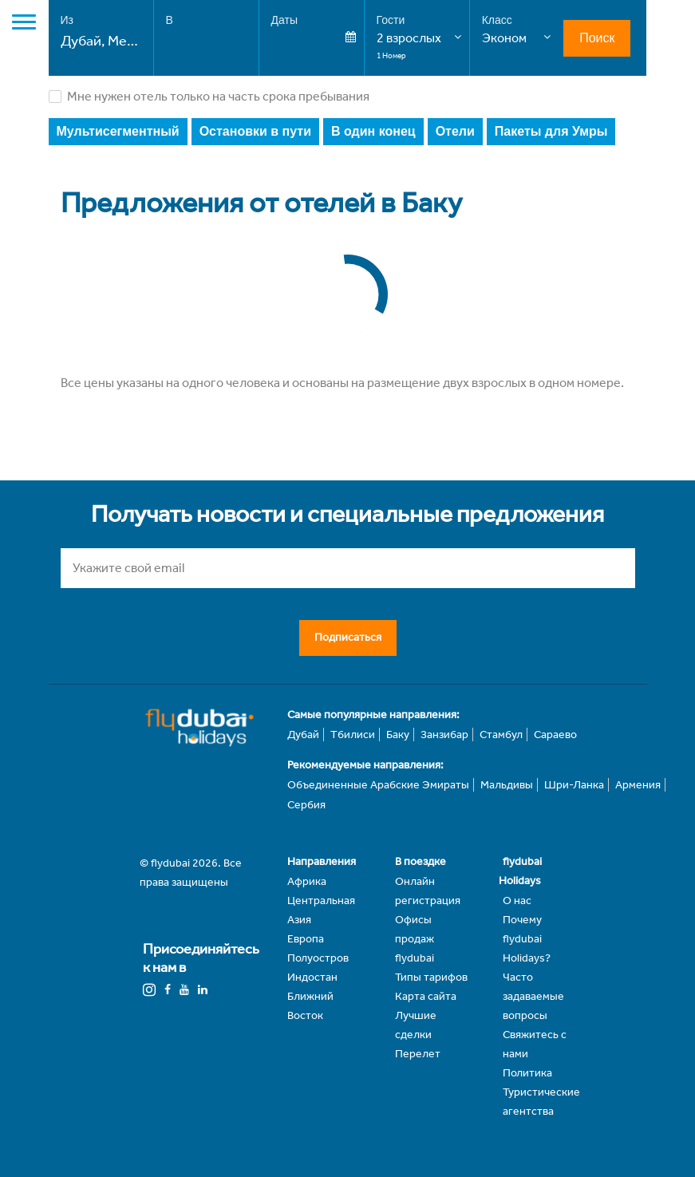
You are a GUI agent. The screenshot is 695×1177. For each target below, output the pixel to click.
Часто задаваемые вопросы (533, 996)
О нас (517, 900)
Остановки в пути (255, 131)
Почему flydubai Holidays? (527, 939)
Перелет (417, 1053)
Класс (497, 20)
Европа (305, 939)
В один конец (373, 131)
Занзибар (444, 734)
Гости (391, 20)
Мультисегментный (118, 131)
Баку (397, 734)
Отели (455, 131)
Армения (638, 785)
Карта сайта (425, 996)
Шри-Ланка (574, 785)
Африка (306, 881)
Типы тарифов (431, 977)
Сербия (306, 805)
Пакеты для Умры (551, 131)
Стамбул (501, 734)
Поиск (596, 38)
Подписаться (348, 637)
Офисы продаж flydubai (414, 939)
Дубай (303, 734)
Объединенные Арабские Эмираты (378, 785)
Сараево (555, 734)
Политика (527, 1073)
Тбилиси (352, 734)
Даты (284, 20)
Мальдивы (506, 785)
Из (67, 20)
